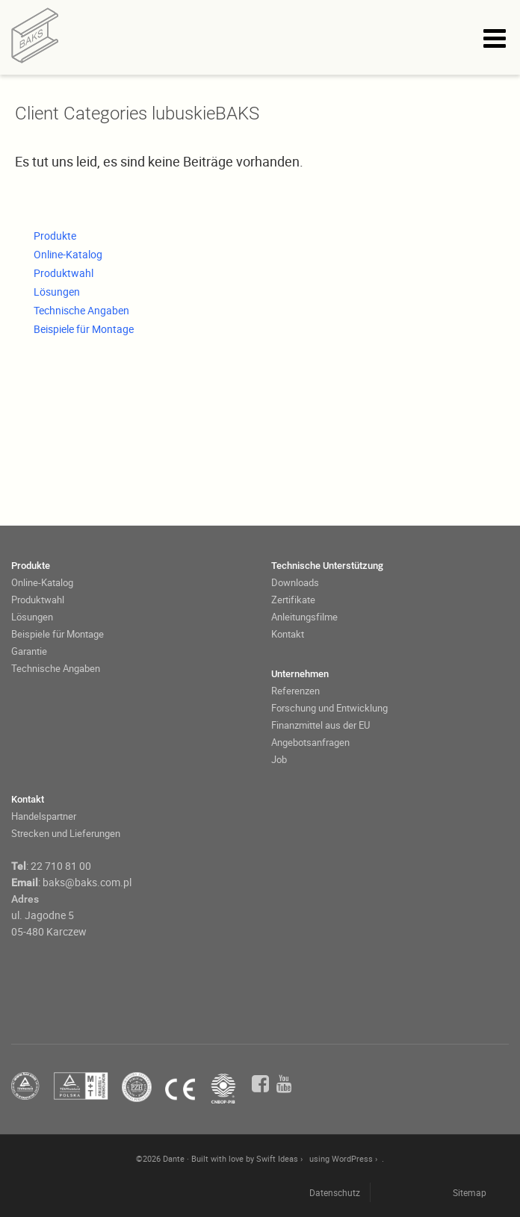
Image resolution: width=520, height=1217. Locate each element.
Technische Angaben (81, 310)
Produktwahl (63, 273)
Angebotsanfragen (310, 742)
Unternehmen (300, 673)
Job (279, 759)
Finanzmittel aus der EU (320, 725)
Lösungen (57, 291)
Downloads (295, 582)
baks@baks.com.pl (87, 882)
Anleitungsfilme (304, 616)
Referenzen (295, 690)
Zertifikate (293, 599)
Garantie (29, 651)
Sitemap (469, 1192)
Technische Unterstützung (327, 565)
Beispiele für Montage (84, 329)
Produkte (55, 235)
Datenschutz (334, 1192)
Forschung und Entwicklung (329, 708)
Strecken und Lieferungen (65, 833)
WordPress (352, 1158)
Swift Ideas (277, 1158)
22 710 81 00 (61, 866)
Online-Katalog (68, 254)
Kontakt (287, 634)
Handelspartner (43, 816)
